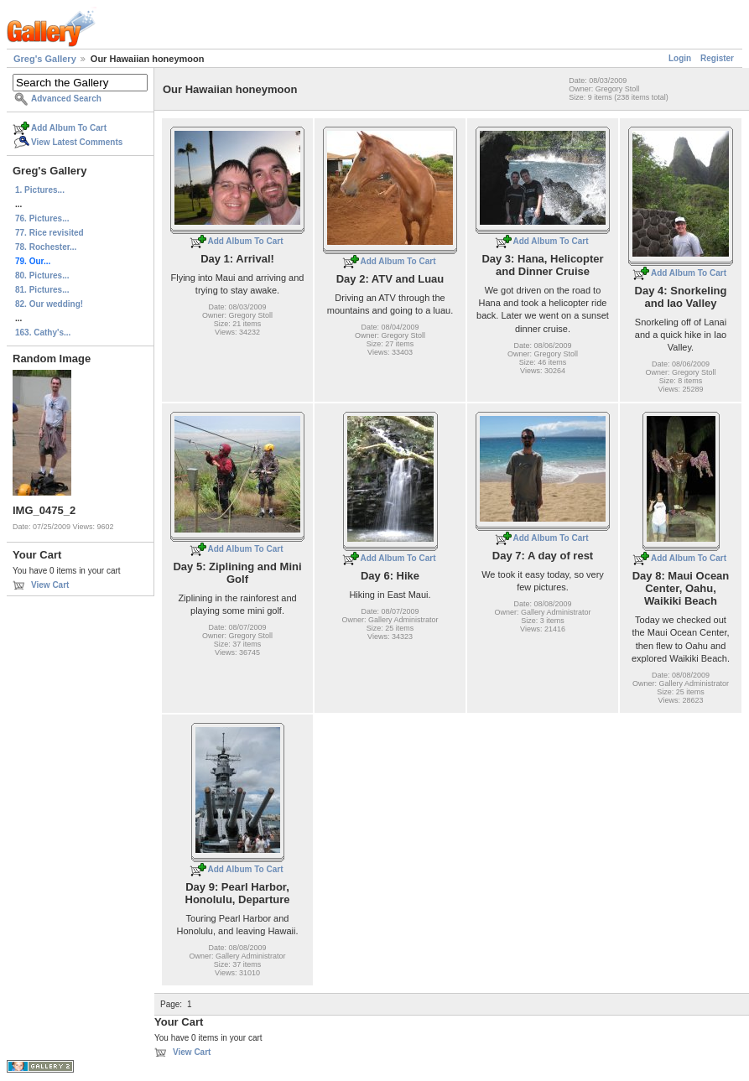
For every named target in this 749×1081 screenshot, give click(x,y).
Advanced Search (66, 98)
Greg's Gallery (44, 59)
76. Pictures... (42, 218)
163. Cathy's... (42, 332)
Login (679, 58)
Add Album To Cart (69, 128)
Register (717, 58)
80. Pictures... (42, 275)
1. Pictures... (40, 190)
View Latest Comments (76, 142)
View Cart (50, 585)
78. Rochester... (45, 247)
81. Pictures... (42, 289)
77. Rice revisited (49, 232)
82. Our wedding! (49, 304)
